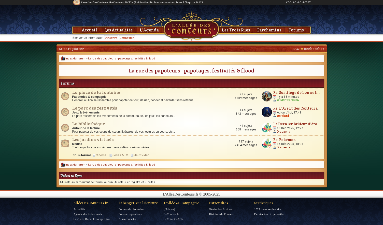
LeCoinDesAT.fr (173, 219)
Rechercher (314, 48)
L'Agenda (149, 30)
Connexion (127, 38)
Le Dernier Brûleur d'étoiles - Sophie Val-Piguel (316, 124)
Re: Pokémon (284, 139)
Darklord (283, 116)
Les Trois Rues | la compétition (91, 219)
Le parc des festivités (94, 108)
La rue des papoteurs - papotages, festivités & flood (121, 58)
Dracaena (283, 131)
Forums (296, 30)
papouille (278, 214)
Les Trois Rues (236, 30)
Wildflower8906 (288, 100)
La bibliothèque (88, 124)
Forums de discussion (131, 209)
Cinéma (101, 155)
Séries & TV (120, 155)
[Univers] (169, 209)
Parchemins (269, 30)
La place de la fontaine (96, 92)
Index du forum (73, 58)
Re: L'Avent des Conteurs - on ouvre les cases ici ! (316, 108)
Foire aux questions (130, 214)
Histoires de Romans (221, 214)
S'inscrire (111, 38)
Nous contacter (127, 219)
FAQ (295, 48)
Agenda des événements (87, 214)
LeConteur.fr (171, 214)
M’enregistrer (71, 48)
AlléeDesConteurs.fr (90, 202)
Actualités (79, 209)
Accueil (89, 30)
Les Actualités (118, 30)
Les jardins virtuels (93, 139)
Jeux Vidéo (141, 155)
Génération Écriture (220, 209)
